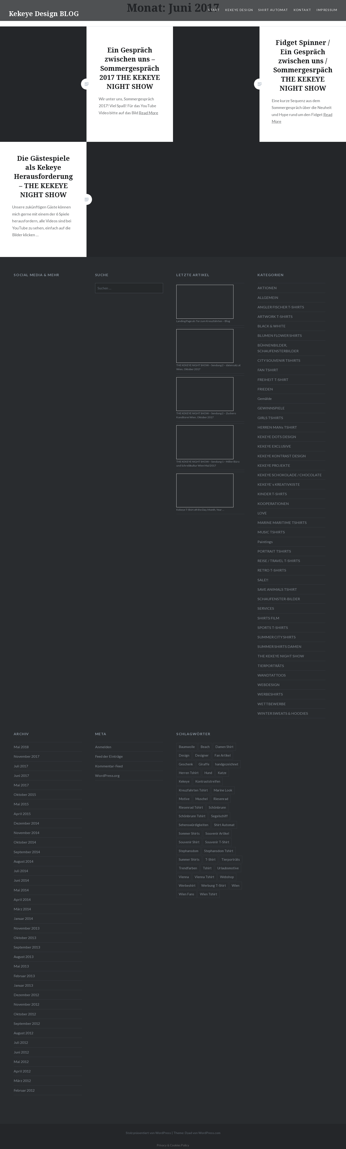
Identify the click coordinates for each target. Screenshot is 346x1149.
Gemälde (265, 398)
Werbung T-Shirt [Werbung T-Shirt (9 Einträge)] (213, 885)
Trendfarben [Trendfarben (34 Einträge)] (188, 868)
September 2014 (27, 852)
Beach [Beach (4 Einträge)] (205, 747)
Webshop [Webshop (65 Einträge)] (227, 877)
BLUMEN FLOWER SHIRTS (280, 335)
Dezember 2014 (26, 823)
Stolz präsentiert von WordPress (148, 1133)
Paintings (265, 542)
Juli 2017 (21, 766)
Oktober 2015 (25, 794)
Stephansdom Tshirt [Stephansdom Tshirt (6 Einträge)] (218, 851)
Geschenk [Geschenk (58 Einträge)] (186, 764)
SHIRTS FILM (268, 618)
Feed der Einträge (109, 756)
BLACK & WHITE (272, 326)
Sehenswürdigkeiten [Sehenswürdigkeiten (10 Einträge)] (193, 825)
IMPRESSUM (326, 10)
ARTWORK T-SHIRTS (275, 316)
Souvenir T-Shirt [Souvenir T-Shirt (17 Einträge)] (217, 842)
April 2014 (22, 899)
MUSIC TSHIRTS (271, 532)
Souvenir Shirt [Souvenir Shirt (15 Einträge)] (189, 842)
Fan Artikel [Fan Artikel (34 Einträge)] (222, 755)
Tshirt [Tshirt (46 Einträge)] (207, 868)
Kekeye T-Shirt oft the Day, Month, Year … (200, 509)
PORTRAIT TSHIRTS (274, 551)
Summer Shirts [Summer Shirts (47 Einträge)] (189, 859)
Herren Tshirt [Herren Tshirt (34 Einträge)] (189, 773)
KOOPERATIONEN (273, 503)
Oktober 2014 (25, 842)
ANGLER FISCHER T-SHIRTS (281, 307)
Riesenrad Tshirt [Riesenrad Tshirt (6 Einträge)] (191, 807)
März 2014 (22, 909)
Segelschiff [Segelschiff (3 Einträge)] (219, 816)
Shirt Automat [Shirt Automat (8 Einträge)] (224, 825)
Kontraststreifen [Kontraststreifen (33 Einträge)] (207, 781)
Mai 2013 (21, 966)
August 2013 (23, 956)
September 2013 (27, 947)
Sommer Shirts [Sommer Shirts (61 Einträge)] (189, 833)
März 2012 (22, 1080)
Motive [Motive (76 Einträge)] (184, 799)
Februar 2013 (24, 976)
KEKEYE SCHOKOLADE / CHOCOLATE (290, 475)
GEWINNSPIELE (271, 408)
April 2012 (22, 1071)
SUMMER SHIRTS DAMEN (279, 646)
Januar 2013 (23, 985)
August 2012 (23, 1033)
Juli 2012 (21, 1042)
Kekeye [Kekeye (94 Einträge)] (184, 781)
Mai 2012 (21, 1061)
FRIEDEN (265, 389)
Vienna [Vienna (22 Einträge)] (184, 877)
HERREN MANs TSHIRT (277, 427)
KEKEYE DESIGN (239, 10)
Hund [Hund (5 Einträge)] (208, 773)
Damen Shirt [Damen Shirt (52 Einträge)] (224, 747)
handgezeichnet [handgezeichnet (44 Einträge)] (226, 764)
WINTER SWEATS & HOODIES (283, 713)
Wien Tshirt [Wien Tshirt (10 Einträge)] (208, 894)
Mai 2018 (21, 747)
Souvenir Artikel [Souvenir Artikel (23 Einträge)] (217, 833)
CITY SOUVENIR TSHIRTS (279, 360)
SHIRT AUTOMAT (273, 10)
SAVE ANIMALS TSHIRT (277, 589)
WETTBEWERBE (272, 704)
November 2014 (26, 832)
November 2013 (26, 928)
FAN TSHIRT (268, 370)
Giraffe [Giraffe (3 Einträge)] (204, 764)
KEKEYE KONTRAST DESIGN (282, 456)
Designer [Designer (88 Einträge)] (202, 755)
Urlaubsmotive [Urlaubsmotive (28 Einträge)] (228, 868)
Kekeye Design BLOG (44, 13)
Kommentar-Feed (109, 766)
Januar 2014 (23, 918)
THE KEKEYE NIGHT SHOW (281, 656)
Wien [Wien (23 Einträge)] (235, 885)
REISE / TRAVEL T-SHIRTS (279, 561)
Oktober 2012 (25, 1014)
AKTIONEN (267, 288)
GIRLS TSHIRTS (270, 418)
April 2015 (22, 814)
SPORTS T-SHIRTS (273, 627)
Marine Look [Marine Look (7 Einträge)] (223, 790)
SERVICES (266, 608)
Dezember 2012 (26, 995)
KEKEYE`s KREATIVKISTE (279, 484)
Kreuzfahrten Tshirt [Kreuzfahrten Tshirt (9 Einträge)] (193, 790)
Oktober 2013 (25, 937)
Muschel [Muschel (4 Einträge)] (201, 799)
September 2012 (27, 1023)
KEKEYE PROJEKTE (274, 465)
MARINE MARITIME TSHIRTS (282, 522)
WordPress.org (107, 775)
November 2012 (26, 1004)
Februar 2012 (24, 1090)
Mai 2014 (21, 890)
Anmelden (103, 747)
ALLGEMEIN (268, 297)
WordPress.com (209, 1133)
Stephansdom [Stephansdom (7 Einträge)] (188, 851)
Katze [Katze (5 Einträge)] (222, 773)
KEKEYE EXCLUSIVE (274, 446)
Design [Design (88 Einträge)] (184, 755)
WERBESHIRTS (270, 694)
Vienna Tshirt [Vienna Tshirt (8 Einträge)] (204, 877)
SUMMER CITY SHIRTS (277, 637)
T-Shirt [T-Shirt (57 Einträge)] (210, 859)
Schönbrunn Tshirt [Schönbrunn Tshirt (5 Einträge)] (192, 816)
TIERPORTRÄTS (271, 666)
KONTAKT (302, 10)
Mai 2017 (21, 785)
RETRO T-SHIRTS (272, 570)
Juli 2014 (21, 871)
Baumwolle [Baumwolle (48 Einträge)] (187, 747)
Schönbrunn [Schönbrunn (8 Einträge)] (217, 807)
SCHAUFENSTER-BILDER (279, 599)
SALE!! (263, 580)
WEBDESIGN (269, 684)
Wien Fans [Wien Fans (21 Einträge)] (186, 894)
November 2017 (26, 756)
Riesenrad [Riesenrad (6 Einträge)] (220, 799)
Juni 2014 (21, 880)
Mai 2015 (21, 804)
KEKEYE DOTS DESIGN (277, 437)
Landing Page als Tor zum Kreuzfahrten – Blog (203, 321)
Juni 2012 (21, 1052)
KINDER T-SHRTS (272, 494)
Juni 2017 (21, 775)
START (214, 10)
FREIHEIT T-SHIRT (273, 379)
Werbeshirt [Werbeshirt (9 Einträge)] (187, 885)
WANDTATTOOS (272, 675)
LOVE (262, 513)
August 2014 (23, 861)
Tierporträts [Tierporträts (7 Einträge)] (230, 859)
